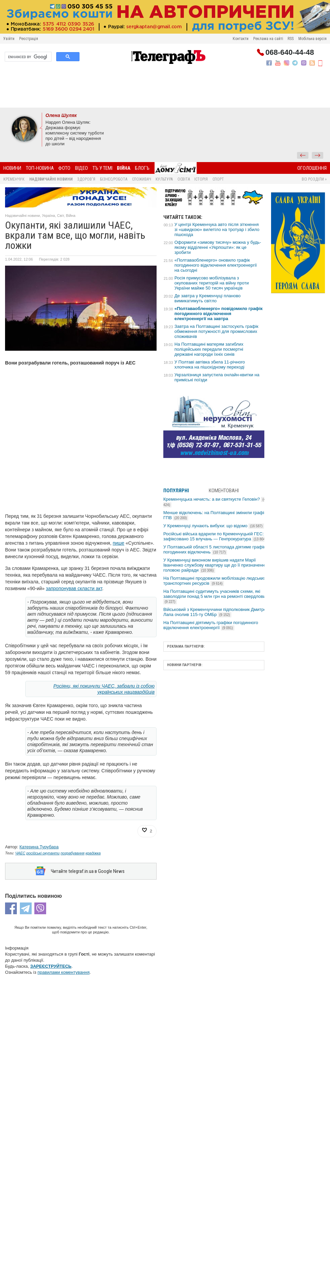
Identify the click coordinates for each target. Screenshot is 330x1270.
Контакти (241, 38)
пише (118, 543)
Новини (12, 168)
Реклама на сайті (268, 38)
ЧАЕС (20, 853)
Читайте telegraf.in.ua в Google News (88, 871)
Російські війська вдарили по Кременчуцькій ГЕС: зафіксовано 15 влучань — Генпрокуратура (215, 536)
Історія (201, 179)
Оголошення (312, 168)
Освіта (183, 179)
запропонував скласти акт (74, 588)
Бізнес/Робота (113, 179)
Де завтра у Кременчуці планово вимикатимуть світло (207, 298)
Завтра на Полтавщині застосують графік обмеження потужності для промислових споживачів (216, 331)
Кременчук (14, 179)
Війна (123, 168)
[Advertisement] (165, 89)
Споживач (141, 179)
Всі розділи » (314, 179)
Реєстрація (28, 38)
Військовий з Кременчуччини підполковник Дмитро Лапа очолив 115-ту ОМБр (214, 612)
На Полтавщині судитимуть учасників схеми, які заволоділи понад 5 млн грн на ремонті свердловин (215, 596)
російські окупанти (43, 853)
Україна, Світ (53, 216)
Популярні (176, 491)
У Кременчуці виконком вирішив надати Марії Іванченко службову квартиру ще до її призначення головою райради (215, 565)
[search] (27, 57)
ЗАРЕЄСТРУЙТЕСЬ (50, 966)
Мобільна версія (312, 38)
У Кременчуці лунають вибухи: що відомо (213, 525)
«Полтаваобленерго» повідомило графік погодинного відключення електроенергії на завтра (218, 313)
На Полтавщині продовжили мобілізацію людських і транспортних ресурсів (215, 581)
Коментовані (224, 491)
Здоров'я (86, 179)
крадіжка (93, 853)
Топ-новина (40, 168)
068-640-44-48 (289, 52)
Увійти (8, 38)
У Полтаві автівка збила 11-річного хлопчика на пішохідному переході (209, 364)
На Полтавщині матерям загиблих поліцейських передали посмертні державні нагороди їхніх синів (208, 349)
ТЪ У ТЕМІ (102, 168)
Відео (81, 168)
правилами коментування (63, 972)
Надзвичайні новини (51, 179)
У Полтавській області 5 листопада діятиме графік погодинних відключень (214, 549)
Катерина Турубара (39, 846)
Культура (164, 179)
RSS (291, 38)
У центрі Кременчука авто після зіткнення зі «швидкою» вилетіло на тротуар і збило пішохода (216, 229)
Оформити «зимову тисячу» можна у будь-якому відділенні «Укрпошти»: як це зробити (217, 247)
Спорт (218, 179)
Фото (64, 168)
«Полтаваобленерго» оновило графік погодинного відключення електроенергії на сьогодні (215, 265)
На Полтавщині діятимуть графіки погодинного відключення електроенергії (210, 625)
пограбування (73, 853)
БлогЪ (142, 168)
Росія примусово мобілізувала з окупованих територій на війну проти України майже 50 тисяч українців (211, 283)
